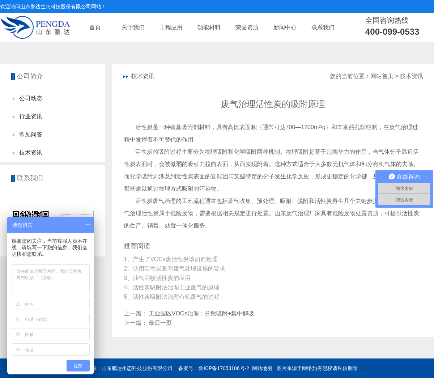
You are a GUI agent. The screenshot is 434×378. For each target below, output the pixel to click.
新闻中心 (285, 27)
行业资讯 (30, 116)
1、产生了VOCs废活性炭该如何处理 (172, 259)
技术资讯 (30, 152)
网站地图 (262, 368)
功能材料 (209, 27)
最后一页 (160, 323)
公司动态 (30, 98)
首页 (95, 27)
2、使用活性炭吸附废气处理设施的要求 (175, 269)
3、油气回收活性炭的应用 (158, 278)
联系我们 (323, 27)
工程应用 (171, 27)
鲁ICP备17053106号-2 (224, 368)
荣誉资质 (247, 27)
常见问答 (30, 134)
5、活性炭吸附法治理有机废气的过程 (172, 297)
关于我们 (133, 27)
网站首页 (381, 76)
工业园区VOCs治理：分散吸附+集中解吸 (201, 313)
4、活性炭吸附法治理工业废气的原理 (172, 287)
